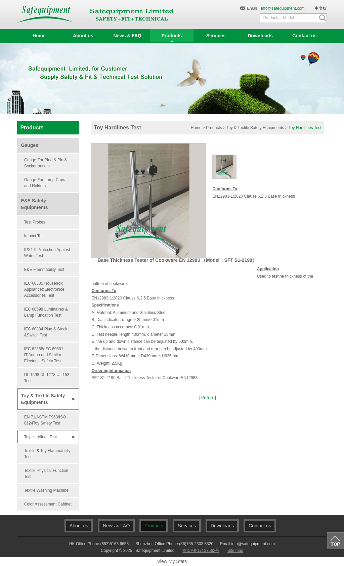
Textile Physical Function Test (46, 473)
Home (196, 127)
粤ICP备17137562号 (200, 550)
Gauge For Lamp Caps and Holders (44, 182)
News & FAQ (116, 525)
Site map (235, 550)
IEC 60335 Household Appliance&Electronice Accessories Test (44, 289)
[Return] (207, 397)
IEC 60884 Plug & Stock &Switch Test (46, 332)
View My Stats (172, 561)
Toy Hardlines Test (40, 437)
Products (214, 127)
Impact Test (34, 236)
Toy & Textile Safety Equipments (43, 399)
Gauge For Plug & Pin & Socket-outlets (45, 163)
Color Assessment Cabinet (48, 504)
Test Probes (34, 222)
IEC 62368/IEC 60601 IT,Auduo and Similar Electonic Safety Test (43, 355)
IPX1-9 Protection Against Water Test (47, 252)
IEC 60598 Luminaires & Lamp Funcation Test (46, 312)
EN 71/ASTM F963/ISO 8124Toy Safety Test (45, 420)
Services (187, 525)
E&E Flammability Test (44, 269)
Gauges (29, 145)
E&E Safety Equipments (34, 204)
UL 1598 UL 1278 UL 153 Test (47, 377)
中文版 (321, 8)
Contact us (260, 525)
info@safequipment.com (283, 8)
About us (79, 525)
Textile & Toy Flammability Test (47, 453)
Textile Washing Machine (46, 490)
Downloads (222, 525)
